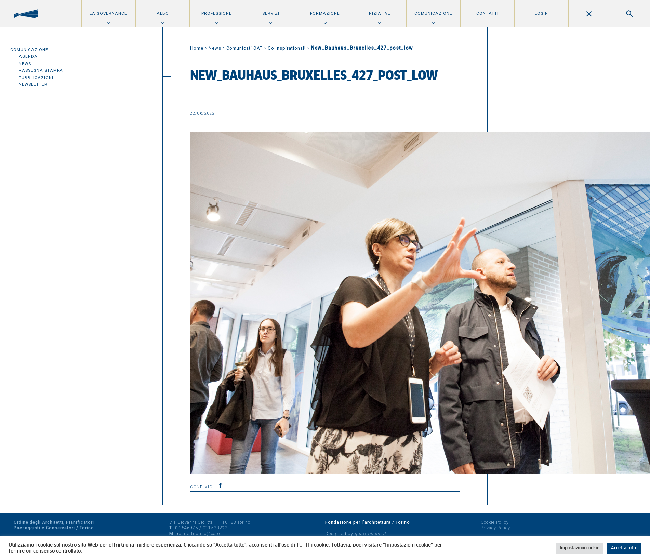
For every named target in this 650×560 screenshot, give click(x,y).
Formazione (325, 13)
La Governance (108, 13)
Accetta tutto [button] (624, 548)
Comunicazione (433, 13)
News (25, 63)
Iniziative (379, 13)
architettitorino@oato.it (199, 533)
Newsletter (33, 84)
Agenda (28, 56)
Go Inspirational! (287, 48)
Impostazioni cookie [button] (579, 548)
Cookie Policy (495, 522)
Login (541, 13)
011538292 (215, 527)
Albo (163, 13)
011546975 (185, 527)
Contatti (487, 13)
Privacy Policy (495, 527)
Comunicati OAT (244, 48)
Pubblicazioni (36, 77)
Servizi (270, 13)
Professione (216, 13)
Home (196, 48)
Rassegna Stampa (41, 70)
